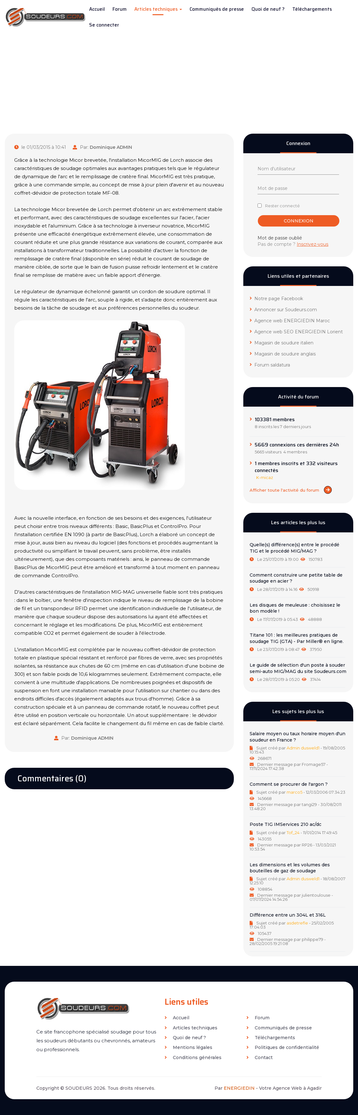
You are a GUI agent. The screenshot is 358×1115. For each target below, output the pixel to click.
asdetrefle (297, 922)
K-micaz (264, 477)
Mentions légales (188, 1047)
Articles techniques (158, 9)
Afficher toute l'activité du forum (291, 490)
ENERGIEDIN (239, 1088)
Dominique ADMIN (111, 147)
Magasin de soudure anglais (283, 354)
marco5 (294, 792)
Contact (259, 1057)
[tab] (298, 552)
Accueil (97, 9)
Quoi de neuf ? (268, 9)
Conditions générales (193, 1057)
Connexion (298, 221)
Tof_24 (293, 832)
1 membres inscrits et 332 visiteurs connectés (296, 467)
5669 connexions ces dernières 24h (297, 444)
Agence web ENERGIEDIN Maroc (290, 321)
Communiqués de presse (217, 9)
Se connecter (104, 25)
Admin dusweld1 (303, 747)
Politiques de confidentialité (282, 1047)
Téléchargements (312, 9)
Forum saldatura (270, 365)
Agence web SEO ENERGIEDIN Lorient (296, 332)
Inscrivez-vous (312, 244)
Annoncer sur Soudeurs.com (283, 309)
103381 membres (275, 419)
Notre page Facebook (276, 298)
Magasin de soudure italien (281, 343)
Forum (119, 9)
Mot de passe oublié (280, 238)
